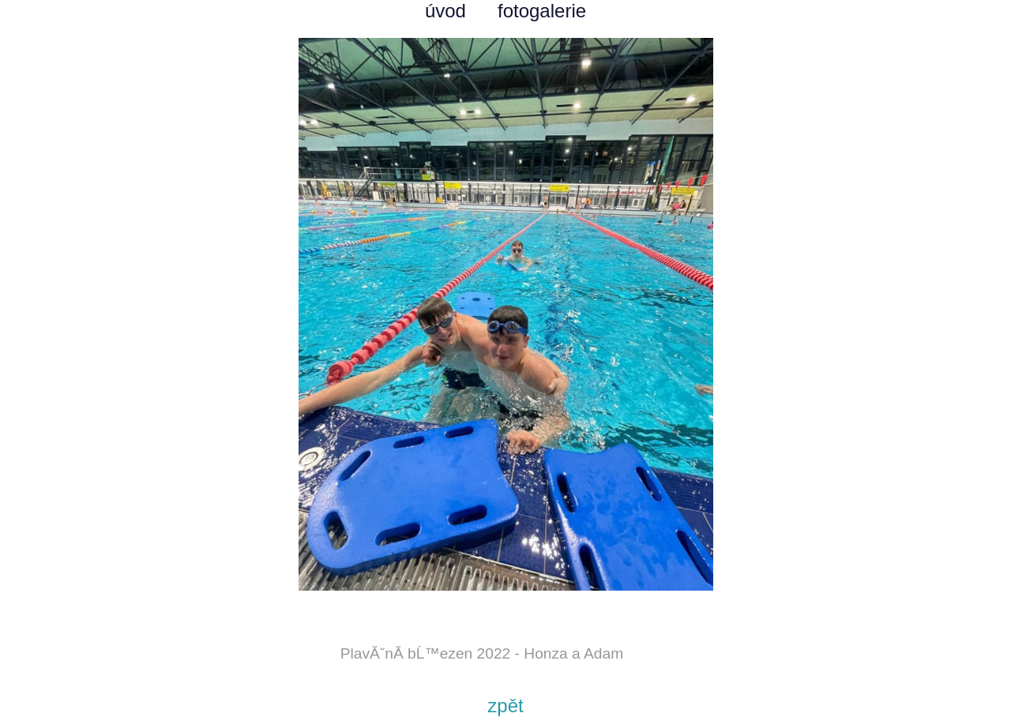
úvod (445, 10)
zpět (505, 705)
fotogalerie (542, 10)
